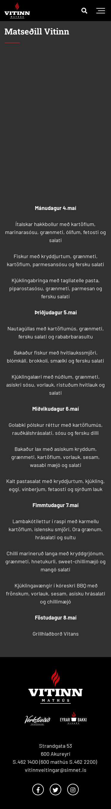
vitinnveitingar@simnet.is (55, 769)
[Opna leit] (84, 10)
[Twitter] (55, 789)
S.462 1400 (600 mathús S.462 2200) (55, 761)
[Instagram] (73, 789)
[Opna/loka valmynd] (100, 10)
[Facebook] (38, 789)
